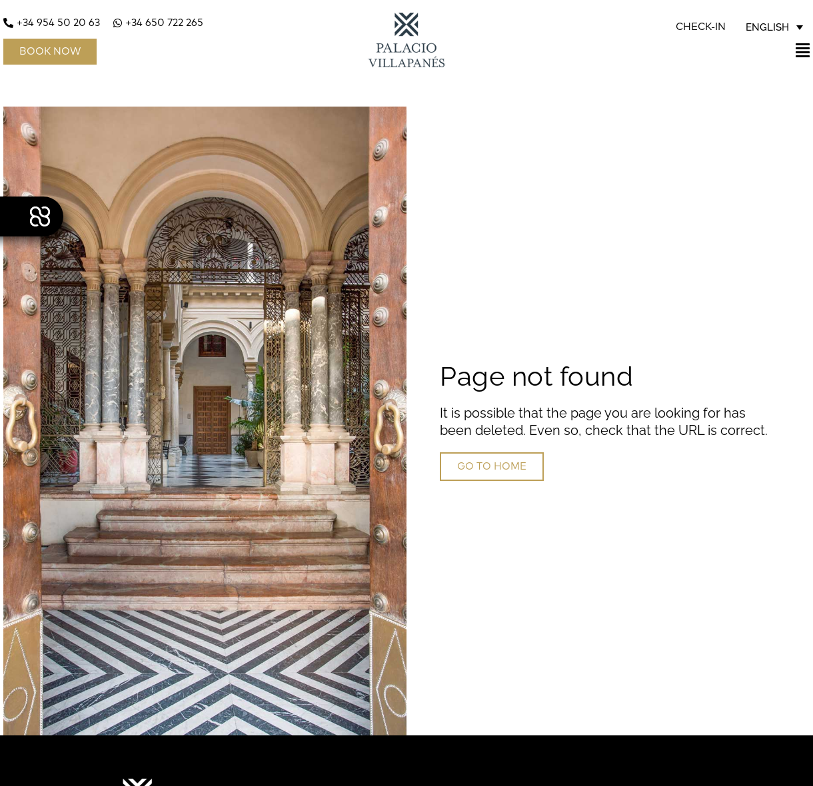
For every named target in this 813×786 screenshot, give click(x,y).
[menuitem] (774, 27)
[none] (774, 27)
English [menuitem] (767, 27)
